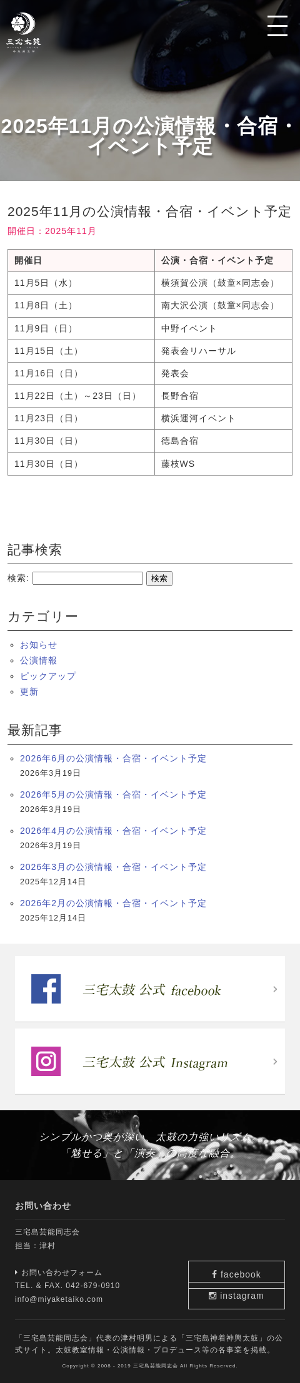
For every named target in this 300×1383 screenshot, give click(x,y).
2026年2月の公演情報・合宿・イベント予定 (113, 903)
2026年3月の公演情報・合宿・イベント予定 (113, 867)
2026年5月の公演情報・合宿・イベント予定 (113, 794)
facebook (250, 1255)
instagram (250, 1292)
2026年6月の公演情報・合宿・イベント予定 (113, 758)
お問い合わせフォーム (58, 1272)
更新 (29, 691)
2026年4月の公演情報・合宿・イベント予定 (113, 831)
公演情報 (39, 660)
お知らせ (39, 645)
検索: (18, 578)
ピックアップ (48, 676)
